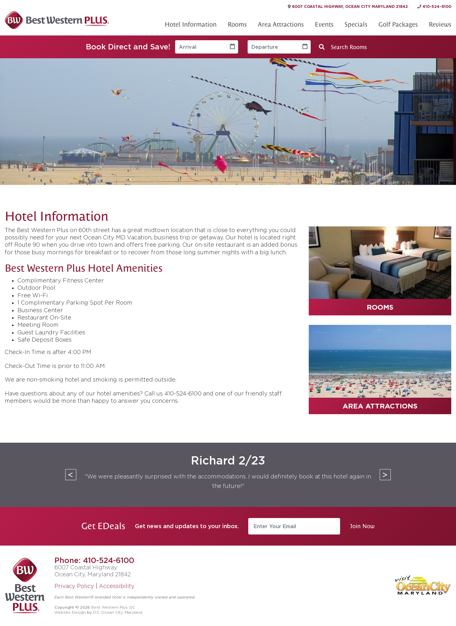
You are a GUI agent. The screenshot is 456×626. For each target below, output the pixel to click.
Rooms (237, 24)
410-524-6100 (108, 560)
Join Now (362, 526)
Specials (356, 24)
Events (324, 24)
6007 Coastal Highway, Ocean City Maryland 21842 (348, 7)
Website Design (70, 612)
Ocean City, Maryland (121, 612)
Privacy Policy (74, 586)
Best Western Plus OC (113, 607)
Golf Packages (398, 24)
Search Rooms (343, 47)
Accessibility (117, 586)
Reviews (440, 24)
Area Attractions (281, 24)
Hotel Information (191, 24)
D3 (96, 612)
